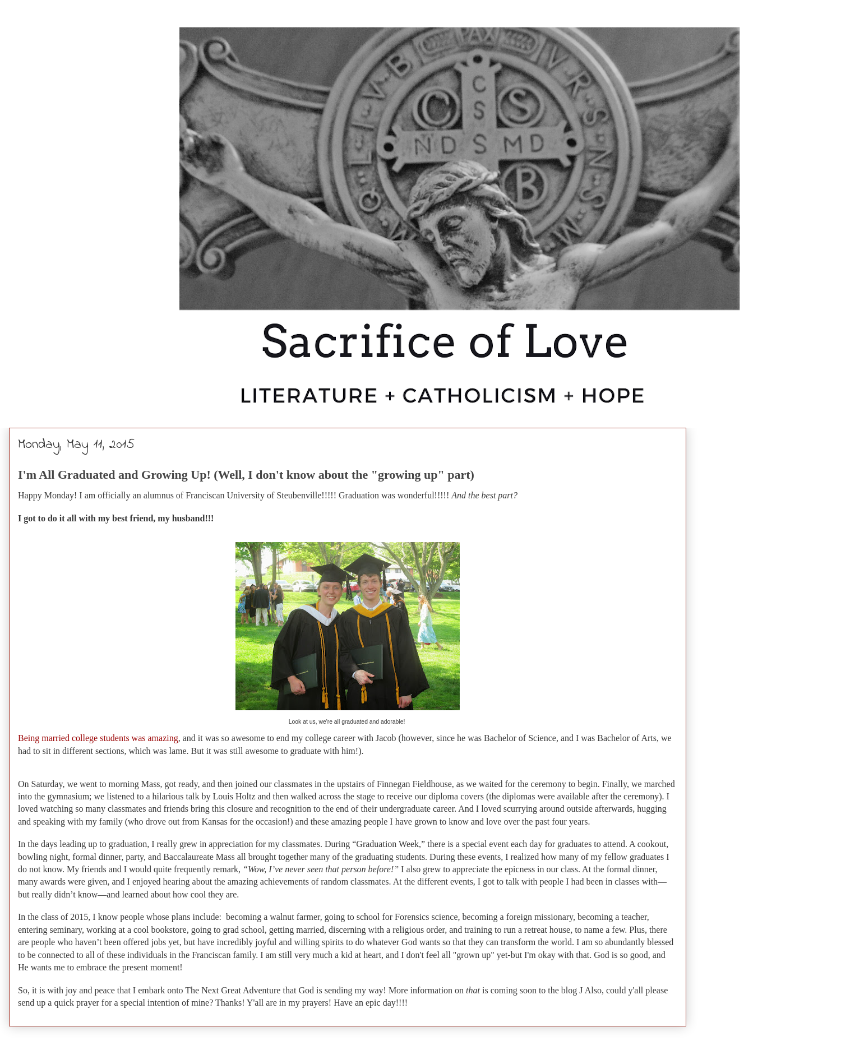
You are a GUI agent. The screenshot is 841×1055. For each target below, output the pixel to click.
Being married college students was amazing (98, 738)
